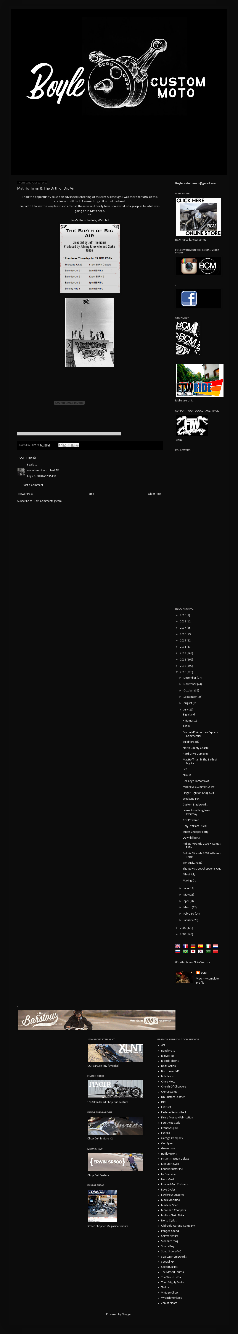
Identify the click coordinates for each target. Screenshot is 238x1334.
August (188, 703)
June (186, 888)
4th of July (189, 874)
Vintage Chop (169, 1292)
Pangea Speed (170, 1231)
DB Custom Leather (173, 1097)
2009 (183, 928)
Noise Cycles (169, 1220)
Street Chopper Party (195, 832)
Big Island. (189, 714)
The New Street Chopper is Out (202, 868)
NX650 (187, 775)
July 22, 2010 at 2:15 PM (41, 476)
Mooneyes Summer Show (198, 787)
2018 (183, 621)
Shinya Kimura (169, 1236)
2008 (183, 934)
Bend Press (168, 1050)
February (189, 913)
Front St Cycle (169, 1128)
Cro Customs (169, 1092)
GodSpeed (167, 1143)
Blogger (127, 1314)
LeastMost (167, 1179)
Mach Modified (170, 1200)
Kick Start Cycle (170, 1164)
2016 (183, 634)
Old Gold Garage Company (178, 1226)
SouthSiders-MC (171, 1251)
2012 (183, 659)
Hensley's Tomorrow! (196, 781)
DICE (164, 1102)
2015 (183, 640)
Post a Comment (33, 485)
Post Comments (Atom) (48, 501)
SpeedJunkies (169, 1267)
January (188, 920)
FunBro (165, 1133)
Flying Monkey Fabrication (177, 1117)
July (185, 709)
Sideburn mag (169, 1241)
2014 (183, 647)
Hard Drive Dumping (195, 754)
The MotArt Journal (173, 1272)
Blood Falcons (170, 1061)
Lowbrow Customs (172, 1195)
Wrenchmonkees (171, 1298)
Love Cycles (168, 1189)
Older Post (154, 494)
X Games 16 (190, 720)
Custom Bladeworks (195, 804)
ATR (163, 1045)
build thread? (191, 742)
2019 (183, 615)
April (186, 901)
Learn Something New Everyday (196, 812)
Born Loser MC (170, 1071)
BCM (204, 973)
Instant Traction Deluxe (175, 1158)
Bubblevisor (168, 1076)
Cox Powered (191, 820)
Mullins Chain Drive (173, 1215)
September (190, 697)
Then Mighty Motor (173, 1282)
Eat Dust (166, 1107)
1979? (186, 726)
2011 (183, 666)
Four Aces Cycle (170, 1123)
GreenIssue (168, 1148)
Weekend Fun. (191, 799)
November (190, 684)
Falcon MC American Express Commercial (200, 734)
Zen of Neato (169, 1303)
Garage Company (172, 1138)
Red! (185, 769)
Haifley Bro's (169, 1153)
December (190, 678)
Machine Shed (169, 1205)
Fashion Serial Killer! (173, 1112)
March (187, 907)
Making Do (189, 880)
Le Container (169, 1174)
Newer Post (25, 494)
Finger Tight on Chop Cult (198, 793)
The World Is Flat (171, 1277)
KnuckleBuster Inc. (172, 1169)
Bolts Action (168, 1066)
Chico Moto (168, 1081)
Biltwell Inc (167, 1056)
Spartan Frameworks (174, 1256)
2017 (183, 628)
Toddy (165, 1287)
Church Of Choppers (173, 1086)
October (188, 690)
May (186, 894)
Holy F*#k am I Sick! (195, 826)
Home (90, 494)
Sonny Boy (167, 1246)
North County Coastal (196, 748)
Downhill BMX (191, 837)
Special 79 (167, 1261)
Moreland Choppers (173, 1210)
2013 (183, 653)
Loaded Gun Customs (174, 1184)
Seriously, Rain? (192, 863)
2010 (183, 672)
